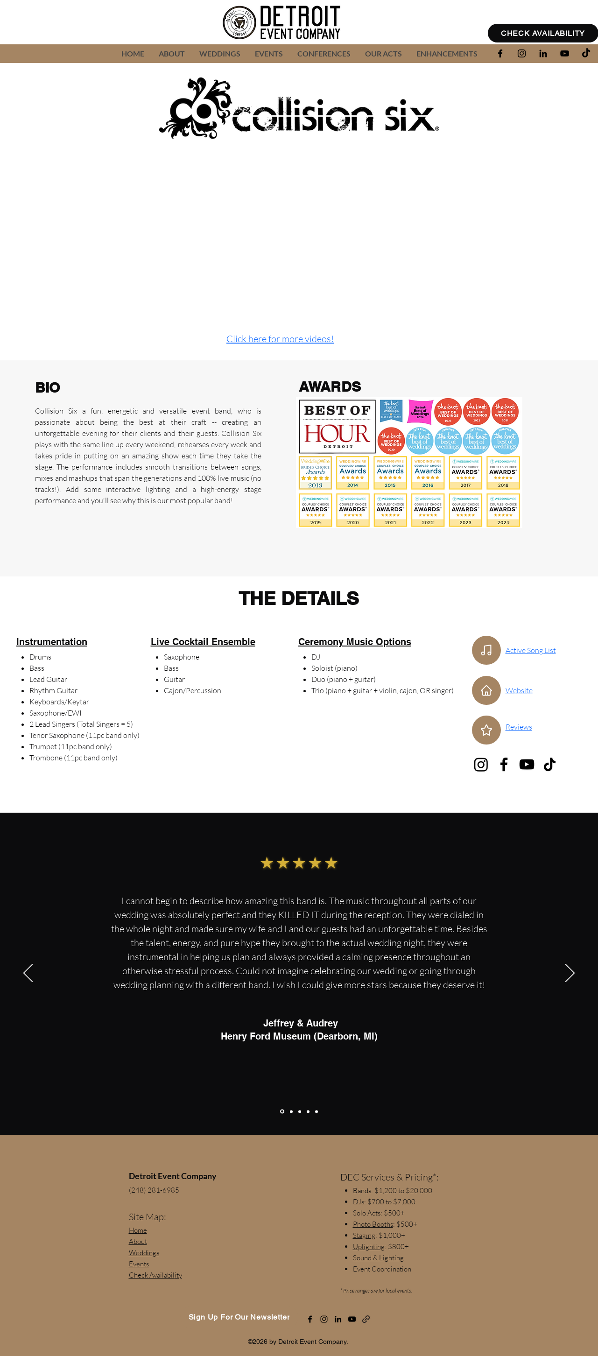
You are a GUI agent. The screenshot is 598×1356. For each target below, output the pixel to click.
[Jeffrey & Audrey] (282, 1112)
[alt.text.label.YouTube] (564, 53)
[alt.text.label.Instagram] (521, 53)
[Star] (486, 730)
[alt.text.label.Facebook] (500, 53)
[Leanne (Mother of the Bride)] (308, 1111)
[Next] (570, 974)
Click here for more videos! (280, 338)
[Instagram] (481, 764)
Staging (364, 1235)
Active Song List (531, 650)
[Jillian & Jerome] (316, 1111)
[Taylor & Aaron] (291, 1111)
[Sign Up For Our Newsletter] (239, 1317)
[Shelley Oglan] (299, 1111)
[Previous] (28, 974)
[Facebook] (504, 764)
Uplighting (369, 1246)
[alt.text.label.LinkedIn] (543, 53)
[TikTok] (586, 53)
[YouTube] (527, 764)
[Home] (486, 690)
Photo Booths (373, 1224)
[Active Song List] (486, 650)
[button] (383, 54)
